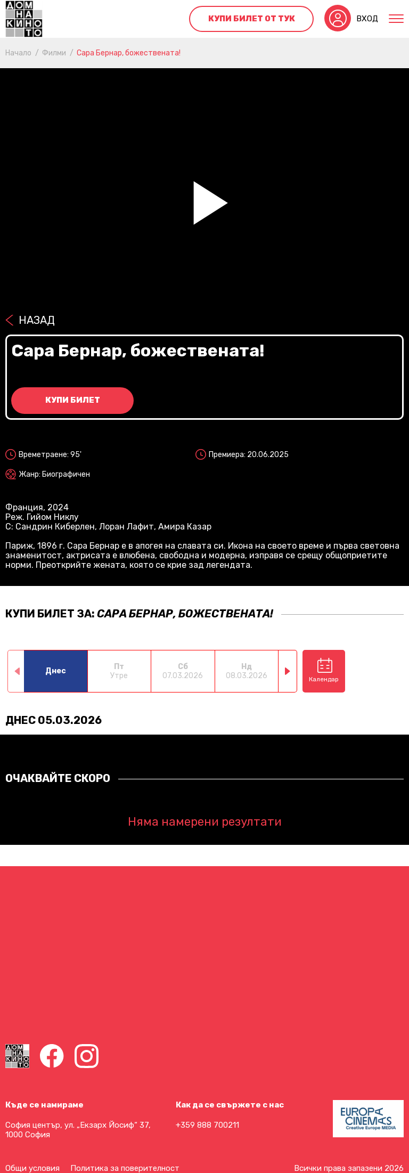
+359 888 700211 (207, 1125)
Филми (54, 53)
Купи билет (72, 400)
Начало (18, 53)
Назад (37, 320)
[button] (288, 671)
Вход (367, 18)
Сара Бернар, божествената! (129, 53)
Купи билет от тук (251, 18)
